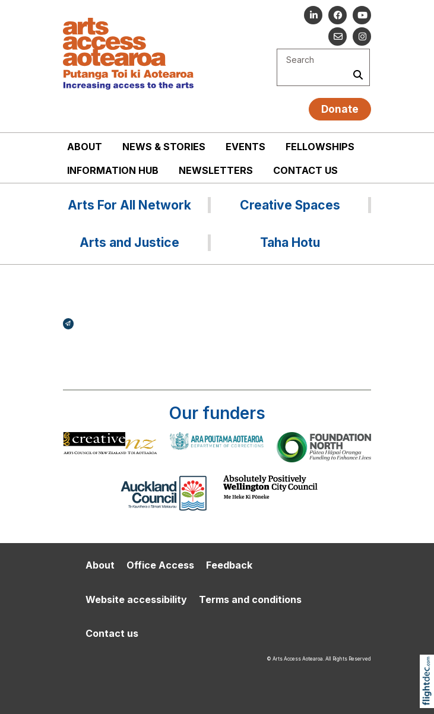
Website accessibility (136, 599)
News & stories (163, 147)
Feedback (229, 565)
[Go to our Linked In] (313, 15)
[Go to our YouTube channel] (362, 15)
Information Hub (113, 170)
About (84, 147)
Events (245, 147)
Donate (340, 109)
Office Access (160, 565)
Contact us (305, 170)
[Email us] (337, 36)
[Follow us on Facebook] (337, 15)
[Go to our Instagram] (362, 36)
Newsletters (216, 170)
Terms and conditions (250, 599)
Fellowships (320, 147)
